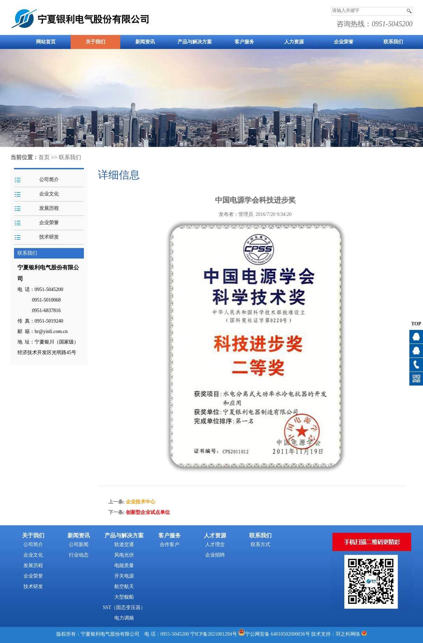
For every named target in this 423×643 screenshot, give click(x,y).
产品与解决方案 (195, 41)
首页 (44, 157)
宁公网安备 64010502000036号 (277, 634)
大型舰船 (124, 597)
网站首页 (46, 41)
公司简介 (49, 179)
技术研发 (49, 237)
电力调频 (124, 618)
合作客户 (169, 544)
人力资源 (294, 41)
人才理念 (215, 544)
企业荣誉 (343, 41)
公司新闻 (78, 544)
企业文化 (49, 194)
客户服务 (244, 41)
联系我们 (393, 41)
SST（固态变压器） (124, 607)
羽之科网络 (348, 634)
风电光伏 (124, 555)
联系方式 (260, 544)
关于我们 (95, 41)
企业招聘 (215, 555)
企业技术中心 (140, 501)
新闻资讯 (145, 41)
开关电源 (124, 576)
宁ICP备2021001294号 (213, 634)
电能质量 (124, 565)
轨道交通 (124, 544)
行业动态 (78, 555)
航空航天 (124, 586)
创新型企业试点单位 (148, 512)
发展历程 (49, 208)
